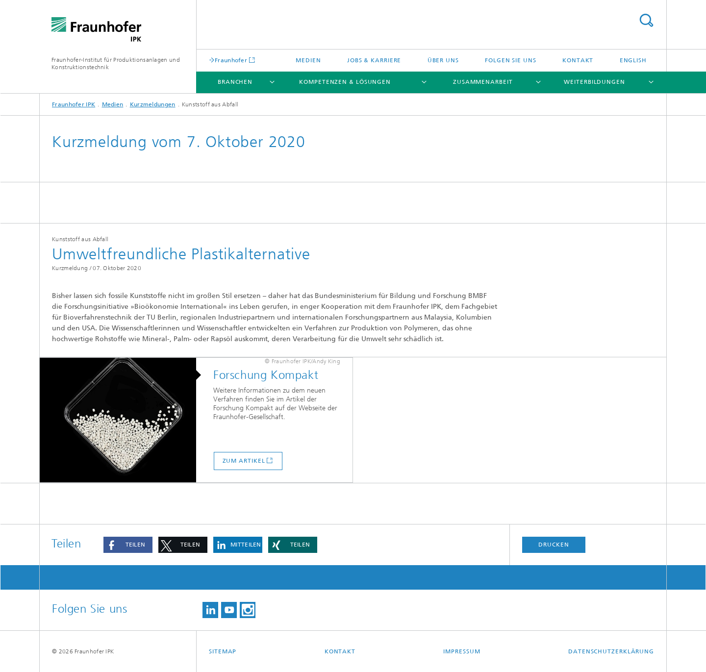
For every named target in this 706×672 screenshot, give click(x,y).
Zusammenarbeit (483, 81)
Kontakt (577, 60)
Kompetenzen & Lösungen (345, 81)
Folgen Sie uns (510, 60)
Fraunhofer (231, 60)
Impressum (461, 651)
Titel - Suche (646, 20)
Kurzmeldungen (153, 104)
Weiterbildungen (594, 81)
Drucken (553, 544)
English (633, 60)
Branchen (235, 81)
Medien (308, 60)
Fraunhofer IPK (73, 104)
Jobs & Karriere (374, 60)
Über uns (443, 60)
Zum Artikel (244, 460)
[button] (127, 545)
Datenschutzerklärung (611, 651)
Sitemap (222, 651)
